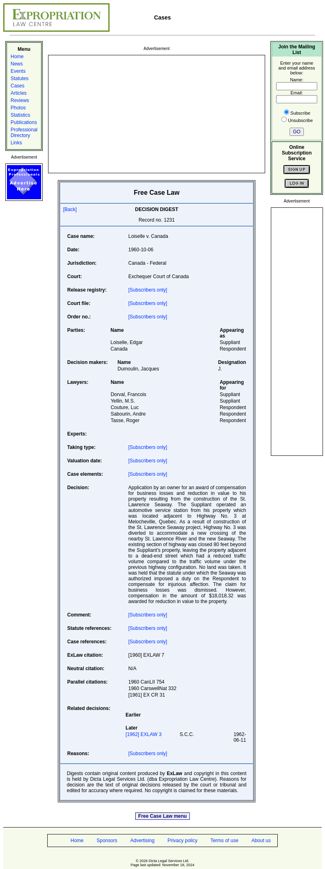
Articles (18, 93)
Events (18, 71)
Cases (17, 86)
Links (16, 143)
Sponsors (107, 840)
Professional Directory (24, 132)
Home (17, 56)
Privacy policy (182, 840)
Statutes (20, 78)
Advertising (142, 840)
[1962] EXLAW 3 (143, 734)
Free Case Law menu (162, 816)
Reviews (20, 100)
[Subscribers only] (147, 290)
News (17, 64)
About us (260, 840)
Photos (18, 108)
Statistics (20, 115)
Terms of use (225, 840)
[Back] (70, 209)
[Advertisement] (157, 113)
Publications (24, 122)
